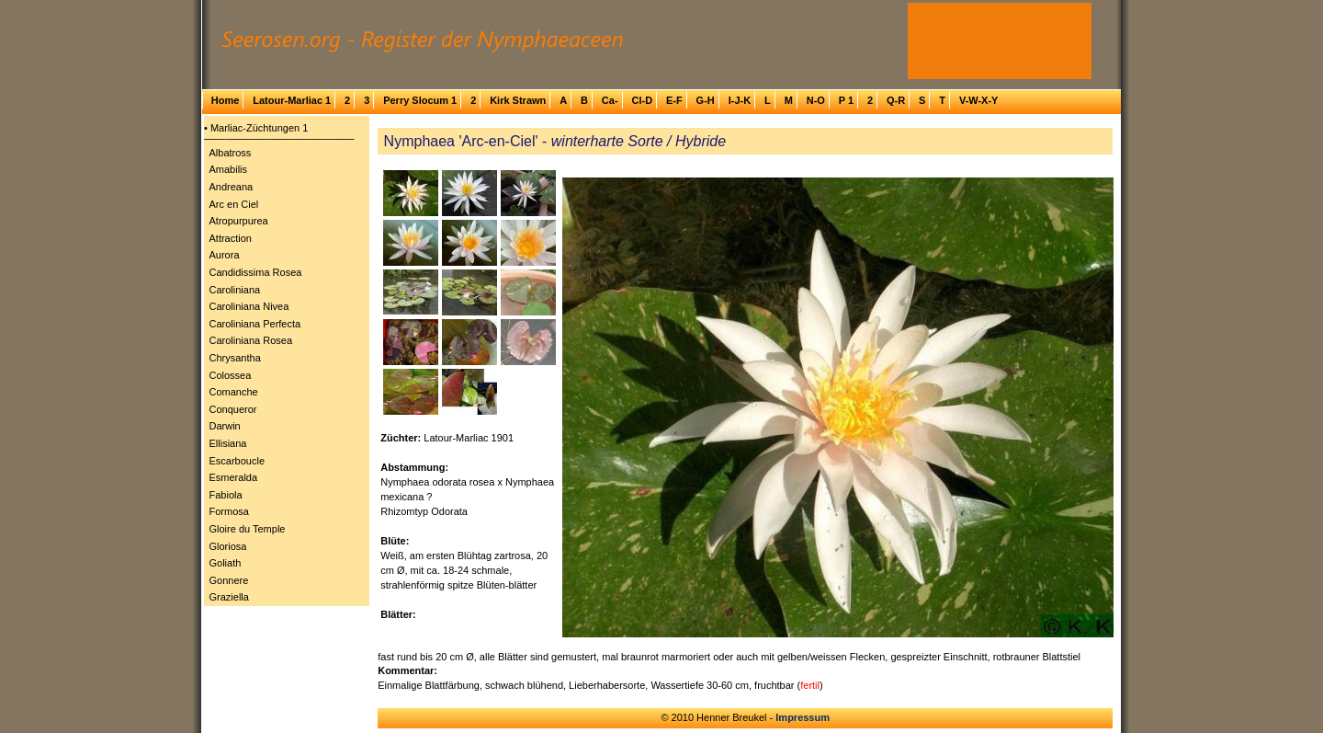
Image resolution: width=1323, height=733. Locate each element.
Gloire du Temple (247, 528)
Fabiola (226, 494)
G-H (705, 100)
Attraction (230, 238)
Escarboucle (237, 460)
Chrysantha (235, 357)
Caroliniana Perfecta (255, 323)
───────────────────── (279, 138)
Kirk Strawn (518, 100)
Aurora (224, 254)
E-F (674, 100)
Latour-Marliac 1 (292, 100)
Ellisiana (228, 443)
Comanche (233, 391)
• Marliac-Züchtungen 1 (256, 127)
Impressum (802, 717)
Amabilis (228, 169)
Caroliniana (235, 289)
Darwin (225, 425)
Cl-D (641, 100)
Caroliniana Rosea (251, 340)
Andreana (231, 186)
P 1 (846, 100)
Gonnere (229, 580)
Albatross (230, 152)
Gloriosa (228, 546)
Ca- (610, 100)
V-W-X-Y (979, 100)
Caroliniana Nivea (249, 306)
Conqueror (233, 409)
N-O (816, 100)
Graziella (229, 596)
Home (225, 100)
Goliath (225, 562)
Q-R (896, 100)
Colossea (230, 375)
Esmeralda (233, 477)
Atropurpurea (238, 220)
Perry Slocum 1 (420, 100)
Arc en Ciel (234, 204)
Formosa (229, 511)
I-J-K (740, 100)
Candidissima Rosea (255, 272)
